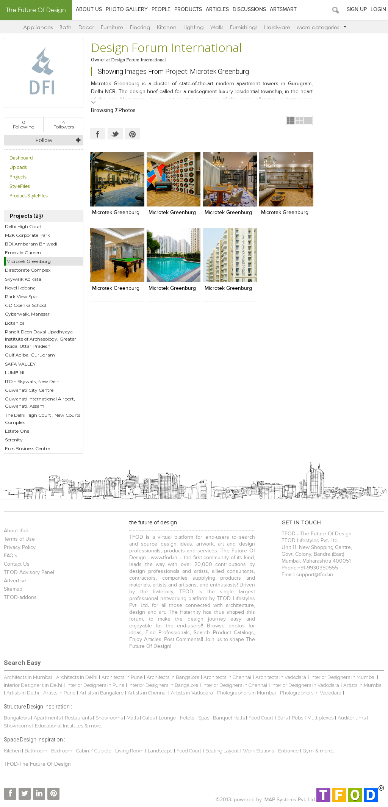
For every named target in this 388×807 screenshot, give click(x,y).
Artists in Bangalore (102, 693)
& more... (94, 726)
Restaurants (79, 718)
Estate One (17, 431)
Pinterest (132, 133)
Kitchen (167, 27)
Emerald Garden (23, 252)
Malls (133, 718)
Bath (65, 27)
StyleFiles (19, 186)
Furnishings (243, 27)
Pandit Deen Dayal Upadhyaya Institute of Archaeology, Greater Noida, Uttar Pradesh (40, 339)
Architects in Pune (122, 677)
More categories (322, 27)
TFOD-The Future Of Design (37, 764)
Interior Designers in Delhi (33, 685)
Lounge (167, 718)
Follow (43, 140)
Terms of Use (19, 539)
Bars (282, 718)
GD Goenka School (25, 305)
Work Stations (258, 751)
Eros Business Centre (27, 448)
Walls (216, 27)
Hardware (277, 27)
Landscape (160, 751)
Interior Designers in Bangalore (163, 685)
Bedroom (62, 751)
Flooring (140, 27)
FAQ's (10, 555)
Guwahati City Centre (29, 390)
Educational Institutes (59, 726)
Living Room (129, 751)
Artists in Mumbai (363, 685)
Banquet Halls (229, 718)
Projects (18, 177)
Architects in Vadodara (280, 677)
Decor (86, 27)
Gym (308, 751)
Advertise (15, 580)
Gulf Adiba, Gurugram (30, 355)
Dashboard (21, 158)
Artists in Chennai (147, 693)
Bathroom (36, 751)
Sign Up (357, 9)
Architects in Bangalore (173, 677)
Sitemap (13, 589)
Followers (63, 124)
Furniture (112, 27)
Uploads (18, 167)
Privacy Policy (20, 547)
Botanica (15, 323)
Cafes (148, 718)
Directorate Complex (27, 270)
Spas (204, 718)
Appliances (38, 27)
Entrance (288, 751)
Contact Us (17, 564)
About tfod (16, 530)
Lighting (193, 27)
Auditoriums (352, 718)
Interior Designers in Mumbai (342, 677)
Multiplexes (320, 718)
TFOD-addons (20, 597)
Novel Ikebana (20, 288)
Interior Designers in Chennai (234, 685)
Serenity (14, 440)
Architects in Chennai (227, 677)
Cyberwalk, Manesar (27, 314)
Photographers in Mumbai (246, 693)
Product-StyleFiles (28, 196)
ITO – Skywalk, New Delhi (33, 381)
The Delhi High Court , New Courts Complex (42, 418)
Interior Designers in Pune (95, 685)
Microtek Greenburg (28, 261)
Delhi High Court (23, 226)
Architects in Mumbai (28, 677)
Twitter (115, 133)
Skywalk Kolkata (23, 279)
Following (23, 124)
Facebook (97, 133)
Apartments (47, 718)
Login (378, 9)
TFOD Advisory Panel (29, 572)
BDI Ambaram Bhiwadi (31, 244)
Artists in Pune (59, 693)
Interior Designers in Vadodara (305, 685)
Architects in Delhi (76, 677)
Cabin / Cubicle (94, 751)
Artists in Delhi (22, 693)
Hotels (187, 718)
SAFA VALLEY (20, 364)
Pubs (297, 718)
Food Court (261, 718)
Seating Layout (222, 751)
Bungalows (17, 718)
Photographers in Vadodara (310, 693)
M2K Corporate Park (27, 235)
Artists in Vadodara (192, 693)
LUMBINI (14, 372)
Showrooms (109, 718)
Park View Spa (21, 296)
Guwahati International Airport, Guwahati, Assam (40, 402)
